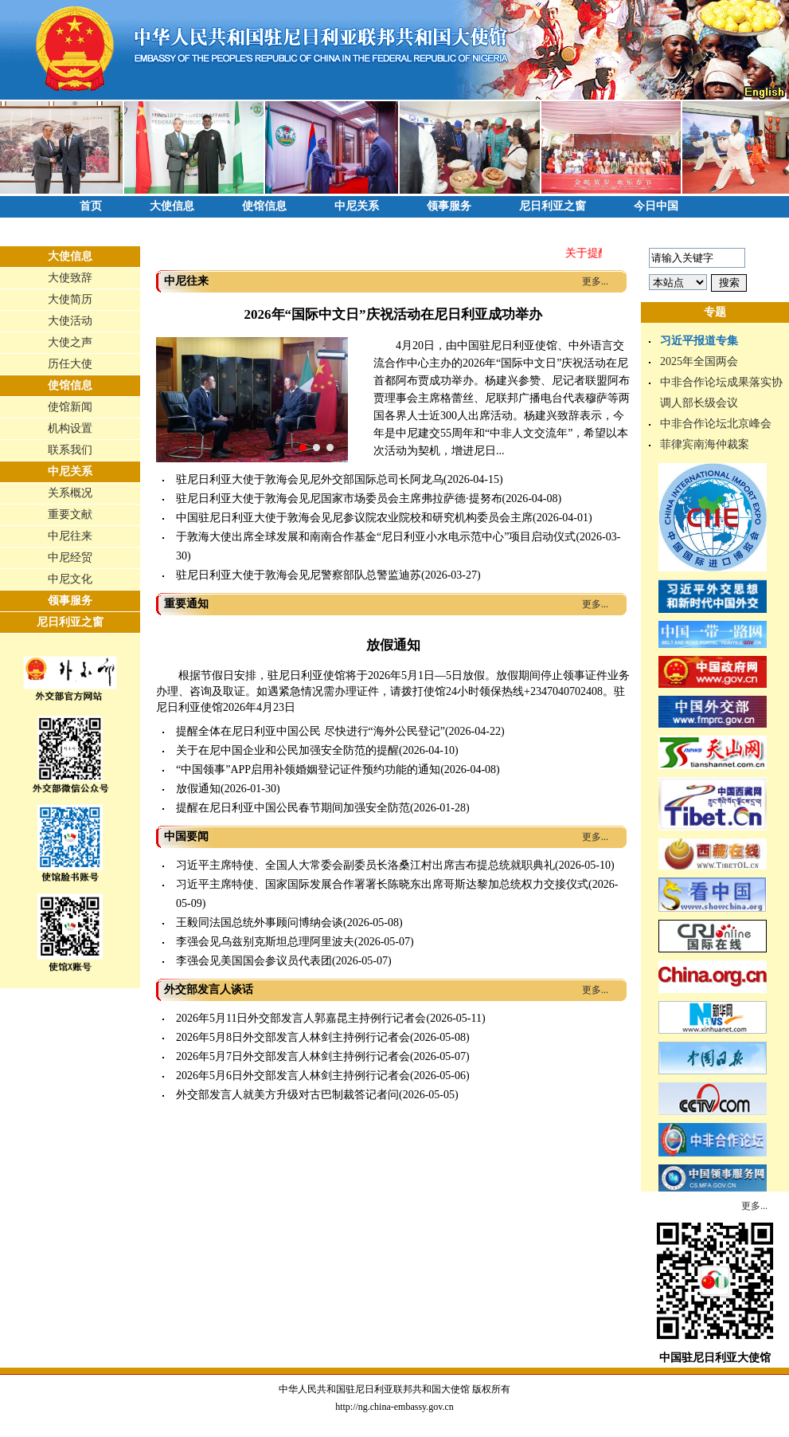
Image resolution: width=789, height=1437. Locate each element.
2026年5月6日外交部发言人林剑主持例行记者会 (293, 1076)
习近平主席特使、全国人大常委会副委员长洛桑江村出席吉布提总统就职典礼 (365, 865)
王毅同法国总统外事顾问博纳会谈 (259, 923)
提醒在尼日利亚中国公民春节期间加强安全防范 (293, 808)
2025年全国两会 (699, 361)
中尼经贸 (70, 557)
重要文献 (70, 514)
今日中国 (656, 206)
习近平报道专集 (699, 341)
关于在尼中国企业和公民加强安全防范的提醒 (287, 750)
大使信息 (172, 206)
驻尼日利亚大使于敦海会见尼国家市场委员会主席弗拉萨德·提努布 (339, 499)
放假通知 (393, 645)
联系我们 (70, 450)
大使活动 (70, 321)
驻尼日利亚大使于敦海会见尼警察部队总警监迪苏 (298, 575)
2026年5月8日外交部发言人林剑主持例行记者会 (293, 1037)
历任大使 (70, 364)
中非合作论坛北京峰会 (715, 424)
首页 (91, 206)
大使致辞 (70, 278)
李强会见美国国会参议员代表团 (254, 961)
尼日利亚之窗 (552, 206)
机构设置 (70, 428)
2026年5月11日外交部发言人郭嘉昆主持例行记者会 (301, 1018)
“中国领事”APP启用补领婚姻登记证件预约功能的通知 (308, 769)
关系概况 (70, 493)
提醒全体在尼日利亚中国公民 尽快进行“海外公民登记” (310, 731)
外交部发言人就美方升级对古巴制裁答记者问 (287, 1095)
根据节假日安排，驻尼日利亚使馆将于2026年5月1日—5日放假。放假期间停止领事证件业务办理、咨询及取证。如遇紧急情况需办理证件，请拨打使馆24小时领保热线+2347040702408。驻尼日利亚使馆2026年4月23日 (393, 691)
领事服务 (449, 206)
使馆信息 (264, 206)
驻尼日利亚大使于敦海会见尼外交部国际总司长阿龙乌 (309, 479)
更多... (595, 281)
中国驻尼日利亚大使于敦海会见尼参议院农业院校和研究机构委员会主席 (354, 518)
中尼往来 (70, 536)
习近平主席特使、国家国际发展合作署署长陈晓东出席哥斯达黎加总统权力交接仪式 (382, 884)
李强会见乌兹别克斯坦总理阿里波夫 (265, 942)
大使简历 (70, 299)
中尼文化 (70, 579)
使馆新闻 (70, 407)
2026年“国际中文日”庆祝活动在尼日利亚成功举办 (393, 314)
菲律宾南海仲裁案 (704, 444)
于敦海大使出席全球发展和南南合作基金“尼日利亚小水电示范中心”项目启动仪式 (376, 537)
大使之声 (70, 342)
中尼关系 (356, 206)
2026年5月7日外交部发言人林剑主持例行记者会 (293, 1056)
